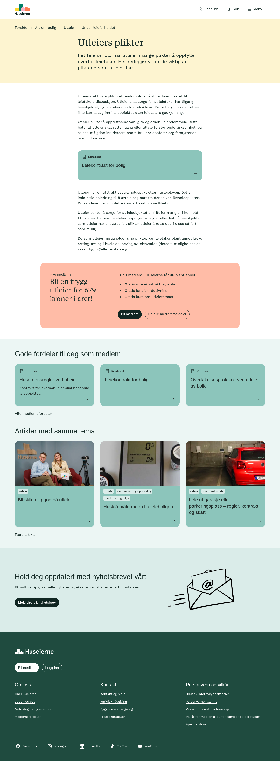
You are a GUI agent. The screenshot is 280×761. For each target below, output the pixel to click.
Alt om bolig (45, 28)
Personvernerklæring (201, 701)
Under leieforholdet (98, 28)
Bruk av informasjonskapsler (207, 694)
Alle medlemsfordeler (33, 413)
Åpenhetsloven (197, 724)
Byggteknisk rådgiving (116, 709)
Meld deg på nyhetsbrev (37, 602)
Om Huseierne (25, 694)
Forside (21, 28)
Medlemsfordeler (28, 717)
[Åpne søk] (232, 9)
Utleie (69, 28)
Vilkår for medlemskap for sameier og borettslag (223, 717)
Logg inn (52, 668)
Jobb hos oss (25, 701)
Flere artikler (26, 534)
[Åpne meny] (254, 9)
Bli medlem (129, 314)
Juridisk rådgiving (113, 701)
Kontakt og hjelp (112, 694)
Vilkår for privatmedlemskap (207, 709)
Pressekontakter (112, 717)
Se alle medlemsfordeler (167, 314)
